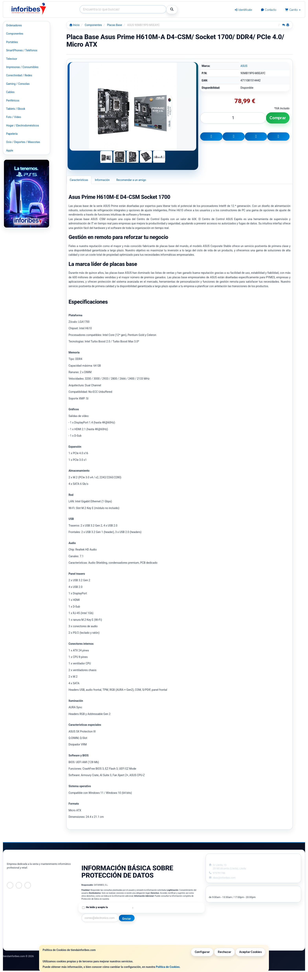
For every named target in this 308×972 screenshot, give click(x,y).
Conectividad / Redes (19, 75)
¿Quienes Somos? (93, 942)
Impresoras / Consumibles (22, 67)
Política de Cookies (168, 966)
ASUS (243, 65)
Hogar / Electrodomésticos (22, 125)
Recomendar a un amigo (131, 180)
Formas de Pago (154, 938)
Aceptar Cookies (250, 952)
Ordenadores (14, 25)
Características (79, 180)
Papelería (11, 133)
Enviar (126, 918)
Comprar (278, 117)
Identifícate (243, 9)
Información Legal (155, 929)
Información (102, 180)
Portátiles (12, 42)
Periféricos (12, 100)
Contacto (269, 9)
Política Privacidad (93, 934)
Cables (10, 92)
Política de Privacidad (119, 899)
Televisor (11, 58)
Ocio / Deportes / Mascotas (23, 142)
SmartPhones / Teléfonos (21, 50)
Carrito (293, 9)
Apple (9, 150)
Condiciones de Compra (96, 938)
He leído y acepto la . (109, 907)
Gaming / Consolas (17, 83)
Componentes (14, 33)
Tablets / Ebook (15, 108)
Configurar (202, 952)
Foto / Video (13, 117)
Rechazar (224, 952)
